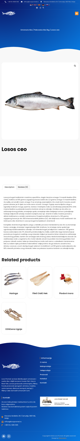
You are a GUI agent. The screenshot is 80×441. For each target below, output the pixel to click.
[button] (43, 7)
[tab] (9, 187)
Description (9, 187)
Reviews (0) (23, 187)
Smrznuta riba (26, 30)
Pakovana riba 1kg (41, 30)
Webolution (62, 438)
